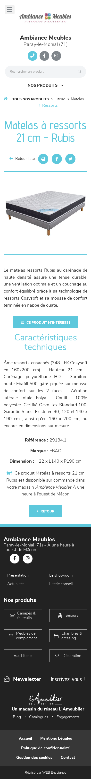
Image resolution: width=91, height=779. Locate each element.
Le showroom (61, 575)
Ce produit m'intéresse (45, 322)
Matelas (77, 99)
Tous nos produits (30, 99)
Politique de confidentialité (45, 748)
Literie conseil (61, 584)
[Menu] (10, 9)
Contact (68, 758)
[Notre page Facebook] (44, 56)
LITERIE (60, 99)
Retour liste (22, 158)
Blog (17, 717)
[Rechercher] (80, 72)
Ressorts (50, 105)
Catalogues (38, 717)
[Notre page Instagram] (56, 56)
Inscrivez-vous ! (68, 679)
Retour (45, 511)
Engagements (68, 717)
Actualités (16, 584)
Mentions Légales (56, 738)
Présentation (18, 575)
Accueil (25, 738)
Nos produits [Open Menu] (46, 85)
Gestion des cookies (34, 758)
